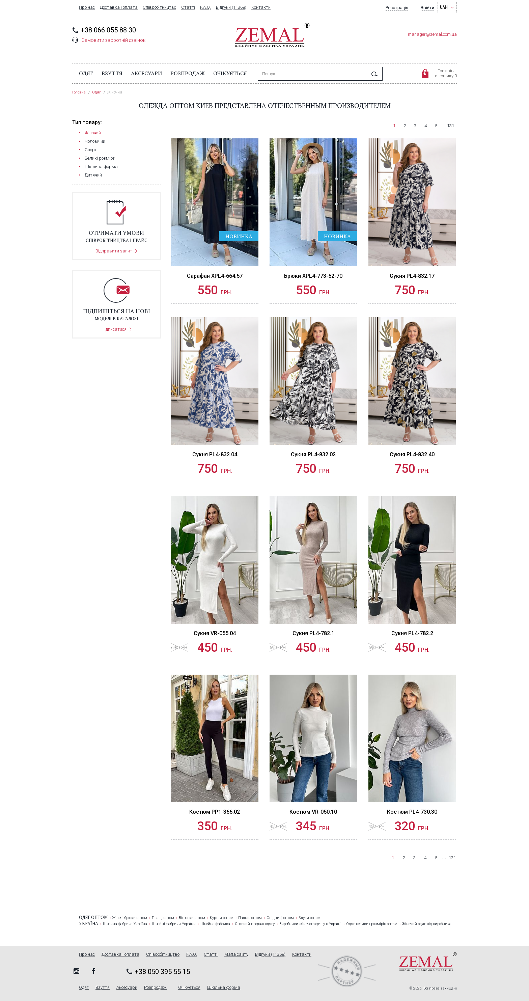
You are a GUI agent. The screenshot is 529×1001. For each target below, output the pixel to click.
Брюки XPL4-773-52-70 (313, 276)
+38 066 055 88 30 (108, 30)
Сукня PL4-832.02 (313, 454)
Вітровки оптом (192, 918)
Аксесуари (146, 73)
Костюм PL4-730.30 (412, 812)
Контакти (261, 7)
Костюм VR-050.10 (313, 812)
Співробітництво (159, 7)
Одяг (86, 73)
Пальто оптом (250, 918)
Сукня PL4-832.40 (412, 454)
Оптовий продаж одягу (255, 924)
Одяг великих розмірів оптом (371, 924)
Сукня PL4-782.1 (313, 633)
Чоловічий (95, 141)
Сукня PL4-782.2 (412, 633)
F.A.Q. (205, 7)
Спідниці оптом (280, 918)
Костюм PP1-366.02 (214, 812)
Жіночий (93, 132)
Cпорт (91, 149)
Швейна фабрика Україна (125, 924)
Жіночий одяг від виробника (426, 924)
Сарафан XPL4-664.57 (215, 276)
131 (450, 125)
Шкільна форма (101, 166)
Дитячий (93, 175)
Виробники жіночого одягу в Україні (310, 924)
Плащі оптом (163, 918)
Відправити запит (113, 250)
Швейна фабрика (215, 924)
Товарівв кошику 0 (446, 73)
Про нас (87, 7)
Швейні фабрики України (174, 924)
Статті (188, 7)
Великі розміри (100, 158)
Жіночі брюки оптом (129, 918)
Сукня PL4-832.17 (412, 276)
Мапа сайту (236, 954)
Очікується (230, 73)
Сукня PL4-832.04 (214, 454)
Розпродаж (187, 73)
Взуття (112, 73)
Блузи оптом (310, 918)
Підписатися (114, 329)
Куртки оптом (221, 918)
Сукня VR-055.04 (215, 633)
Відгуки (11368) (231, 7)
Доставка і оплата (119, 7)
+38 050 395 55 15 (162, 972)
